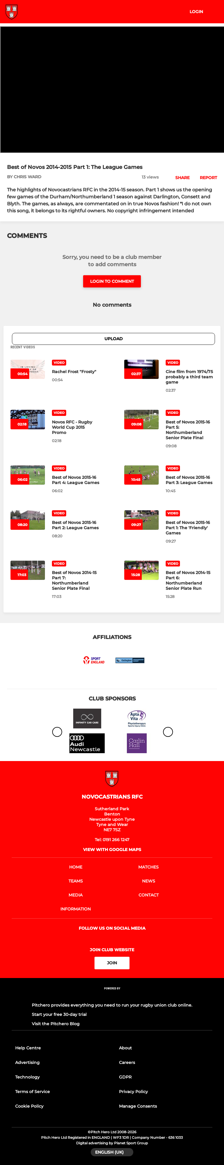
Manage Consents (138, 1106)
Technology (27, 1077)
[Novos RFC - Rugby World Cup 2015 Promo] (76, 427)
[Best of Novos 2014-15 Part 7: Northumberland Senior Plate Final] (76, 580)
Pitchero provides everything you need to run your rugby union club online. (112, 1005)
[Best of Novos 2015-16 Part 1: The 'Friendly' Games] (190, 528)
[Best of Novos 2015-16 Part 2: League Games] (76, 525)
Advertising (27, 1062)
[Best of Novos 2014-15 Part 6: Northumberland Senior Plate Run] (190, 580)
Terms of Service (32, 1091)
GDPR (125, 1077)
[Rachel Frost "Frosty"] (76, 371)
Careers (127, 1062)
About (125, 1048)
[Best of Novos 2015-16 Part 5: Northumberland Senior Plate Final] (190, 429)
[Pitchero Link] (112, 996)
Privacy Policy (133, 1091)
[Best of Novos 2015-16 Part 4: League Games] (76, 480)
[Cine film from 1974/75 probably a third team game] (190, 377)
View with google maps (112, 850)
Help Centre (28, 1048)
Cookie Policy (29, 1106)
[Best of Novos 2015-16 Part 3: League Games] (190, 480)
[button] (179, 177)
